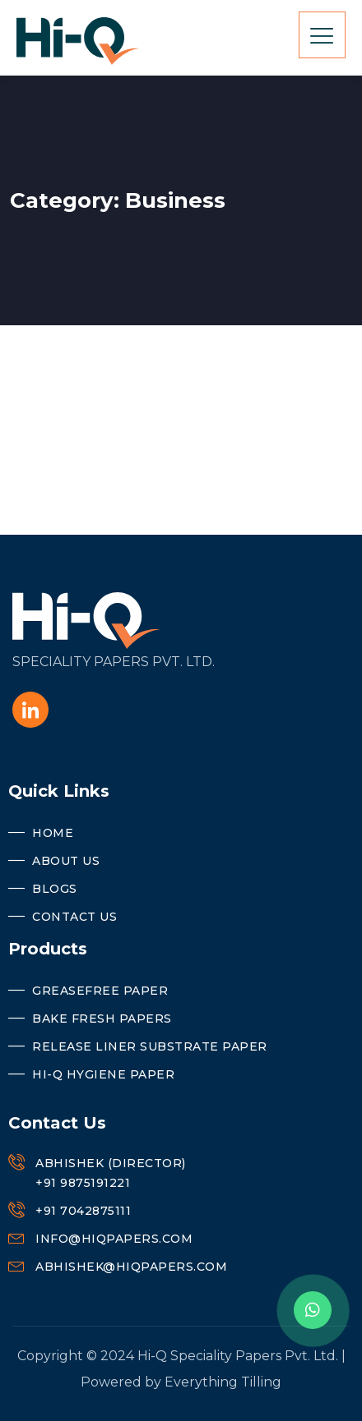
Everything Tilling (223, 1382)
